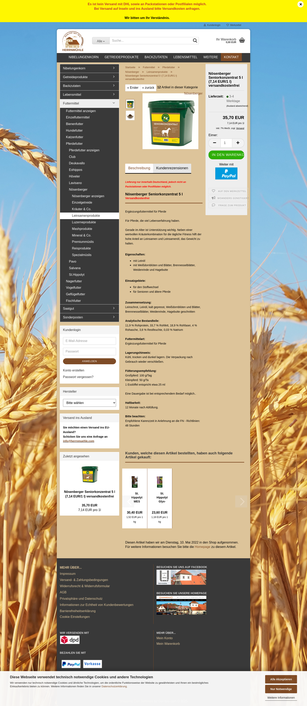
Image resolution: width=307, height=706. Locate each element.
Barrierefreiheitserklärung (78, 611)
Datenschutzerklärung (114, 686)
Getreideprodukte (122, 57)
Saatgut (68, 308)
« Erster (132, 87)
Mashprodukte (82, 228)
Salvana (75, 268)
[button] (214, 143)
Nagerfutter (74, 281)
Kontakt (231, 57)
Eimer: (213, 135)
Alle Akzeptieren (281, 679)
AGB (63, 592)
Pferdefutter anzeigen (84, 150)
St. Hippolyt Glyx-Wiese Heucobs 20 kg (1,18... (162, 497)
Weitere (210, 57)
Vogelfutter (73, 287)
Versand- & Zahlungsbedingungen (84, 580)
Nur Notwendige (281, 689)
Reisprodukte (81, 248)
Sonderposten (73, 317)
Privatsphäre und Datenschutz (81, 598)
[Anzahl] (226, 143)
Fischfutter (73, 300)
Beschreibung (139, 168)
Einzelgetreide (82, 202)
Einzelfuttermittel (78, 117)
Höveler (74, 176)
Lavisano (75, 183)
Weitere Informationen (281, 697)
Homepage (202, 546)
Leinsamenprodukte (86, 215)
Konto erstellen (73, 370)
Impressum (68, 573)
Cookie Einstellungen (75, 616)
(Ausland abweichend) (237, 106)
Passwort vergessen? (78, 377)
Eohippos (75, 169)
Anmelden (89, 361)
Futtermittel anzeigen (81, 111)
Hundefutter (74, 130)
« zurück (148, 87)
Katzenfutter (74, 137)
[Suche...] (100, 40)
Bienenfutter (74, 124)
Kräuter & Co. (81, 209)
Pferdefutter (74, 143)
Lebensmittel (185, 57)
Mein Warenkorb (168, 643)
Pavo (72, 261)
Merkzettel (233, 25)
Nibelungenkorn (83, 57)
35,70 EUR (89, 505)
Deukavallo (77, 163)
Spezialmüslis (82, 255)
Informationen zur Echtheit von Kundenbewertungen (96, 605)
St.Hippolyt (76, 274)
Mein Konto (164, 638)
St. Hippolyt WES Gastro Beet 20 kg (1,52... (136, 497)
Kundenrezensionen (172, 168)
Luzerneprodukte (84, 222)
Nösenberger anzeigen (88, 196)
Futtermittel (71, 103)
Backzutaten (156, 57)
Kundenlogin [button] (212, 25)
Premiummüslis (83, 241)
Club (72, 157)
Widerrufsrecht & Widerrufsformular (85, 586)
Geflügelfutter (75, 294)
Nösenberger (193, 93)
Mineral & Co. (81, 235)
